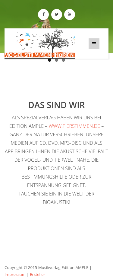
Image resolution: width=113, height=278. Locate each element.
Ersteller (37, 274)
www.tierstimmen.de (74, 126)
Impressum (15, 274)
